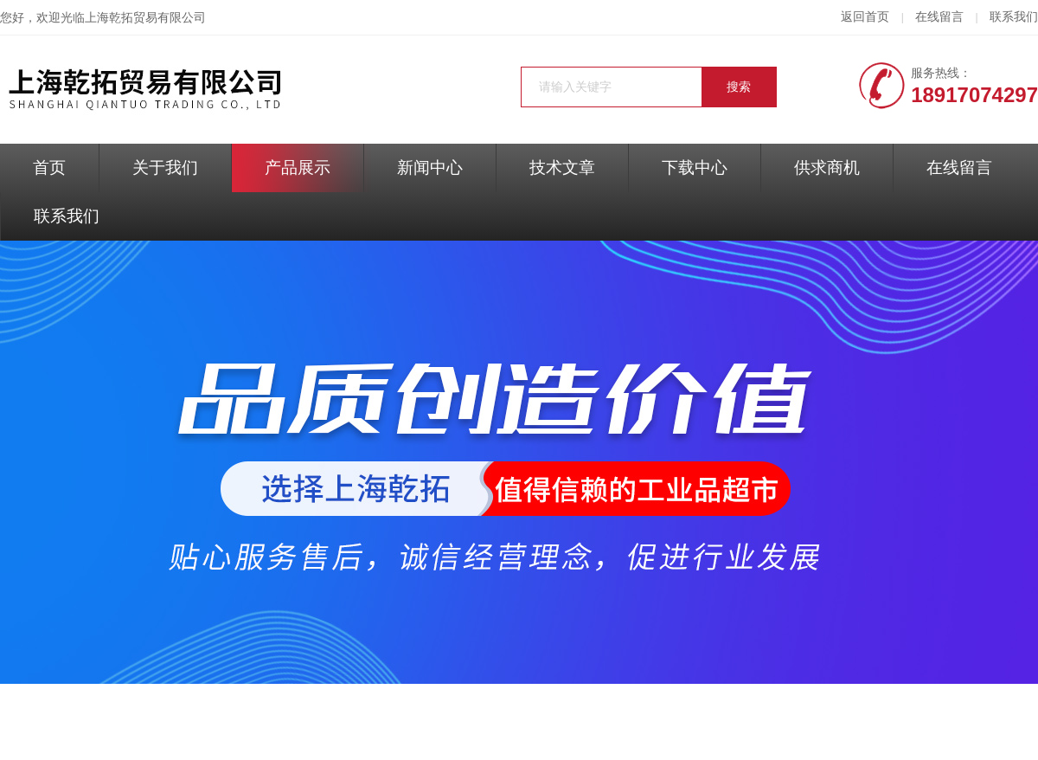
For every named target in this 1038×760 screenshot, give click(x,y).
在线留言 (939, 16)
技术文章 (562, 167)
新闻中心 (430, 167)
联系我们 (1014, 16)
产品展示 (297, 167)
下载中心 (694, 167)
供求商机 (827, 167)
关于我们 (165, 167)
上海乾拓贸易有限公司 (145, 17)
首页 (49, 167)
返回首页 (865, 16)
